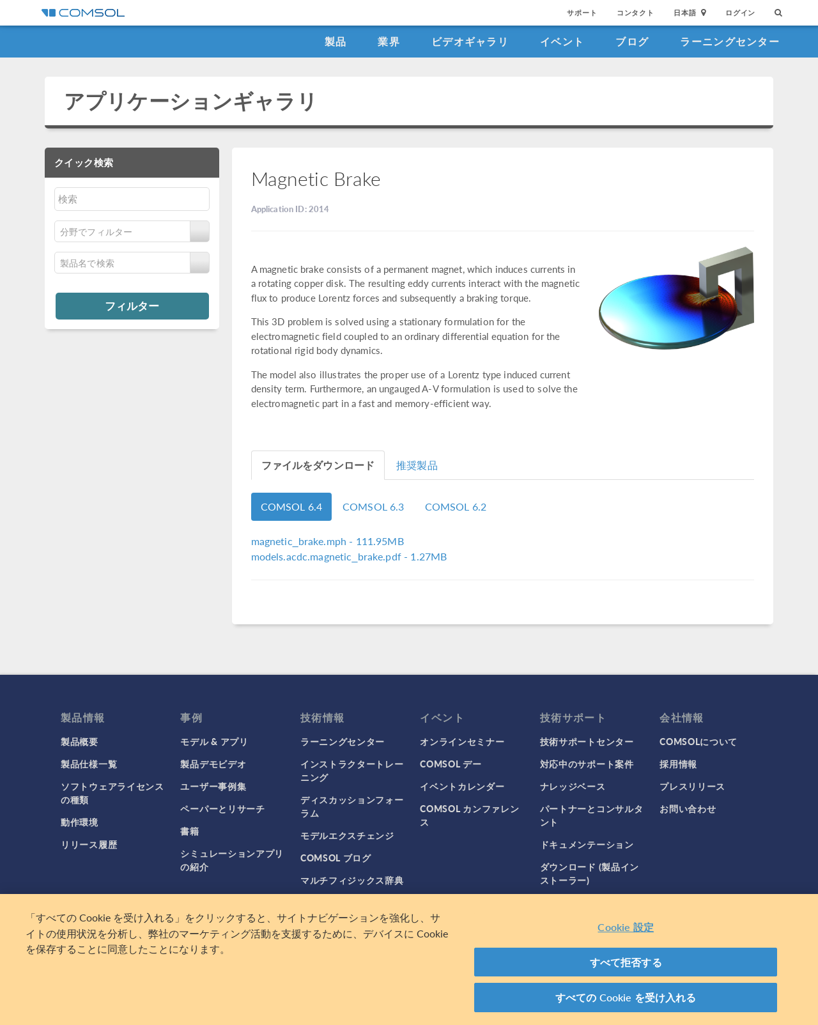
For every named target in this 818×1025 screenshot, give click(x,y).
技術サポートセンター (587, 741)
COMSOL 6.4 (292, 506)
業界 (389, 41)
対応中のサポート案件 (587, 763)
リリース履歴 (89, 844)
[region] (409, 959)
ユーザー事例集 (213, 786)
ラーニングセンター (730, 41)
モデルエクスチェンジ (347, 835)
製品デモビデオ (213, 763)
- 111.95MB (327, 541)
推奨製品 (417, 465)
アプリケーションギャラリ (191, 100)
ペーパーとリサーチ (222, 808)
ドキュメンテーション (587, 844)
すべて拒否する (626, 962)
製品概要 (79, 741)
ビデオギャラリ (470, 41)
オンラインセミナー (462, 741)
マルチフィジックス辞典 (352, 880)
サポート (582, 12)
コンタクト (635, 12)
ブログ (632, 41)
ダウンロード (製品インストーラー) (589, 873)
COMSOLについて (698, 741)
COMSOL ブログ (335, 857)
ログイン (740, 12)
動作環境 (79, 821)
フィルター (132, 305)
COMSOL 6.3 (374, 506)
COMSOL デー (450, 763)
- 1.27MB (349, 556)
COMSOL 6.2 (456, 506)
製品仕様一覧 (89, 763)
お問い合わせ (688, 808)
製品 (336, 41)
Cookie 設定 (625, 927)
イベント (562, 41)
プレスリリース (692, 786)
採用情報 (678, 763)
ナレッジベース (573, 786)
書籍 (189, 830)
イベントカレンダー (462, 786)
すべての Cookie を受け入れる (626, 997)
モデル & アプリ (214, 741)
